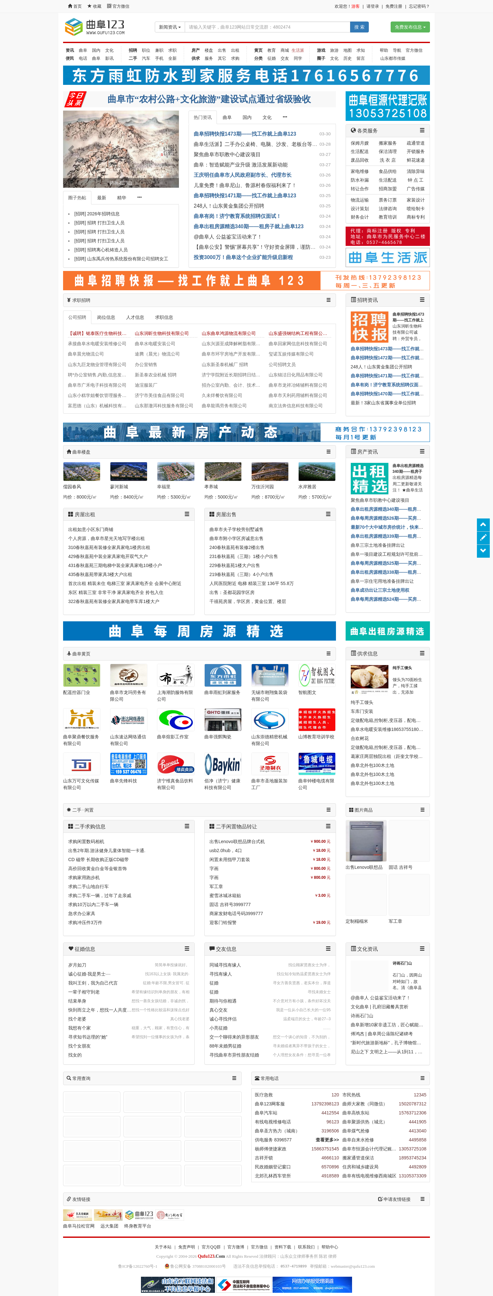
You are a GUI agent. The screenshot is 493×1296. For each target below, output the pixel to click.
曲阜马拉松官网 (79, 1226)
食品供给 (388, 171)
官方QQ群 (211, 1247)
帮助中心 (329, 1247)
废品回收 (360, 160)
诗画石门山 (402, 963)
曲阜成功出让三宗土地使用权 (380, 590)
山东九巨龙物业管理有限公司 (97, 364)
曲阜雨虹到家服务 (222, 692)
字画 (214, 868)
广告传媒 (416, 188)
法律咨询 (388, 208)
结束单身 (77, 1001)
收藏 (95, 6)
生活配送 (360, 151)
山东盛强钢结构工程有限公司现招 (300, 333)
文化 (109, 50)
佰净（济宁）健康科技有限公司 (222, 784)
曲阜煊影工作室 (173, 736)
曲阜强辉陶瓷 (217, 736)
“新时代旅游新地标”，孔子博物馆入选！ (390, 1042)
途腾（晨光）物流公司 (157, 353)
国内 (96, 50)
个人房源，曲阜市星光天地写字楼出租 (106, 538)
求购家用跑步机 (84, 877)
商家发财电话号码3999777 (236, 913)
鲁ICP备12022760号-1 (137, 1266)
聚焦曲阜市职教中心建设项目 (227, 154)
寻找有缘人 (220, 974)
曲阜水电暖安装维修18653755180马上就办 (394, 729)
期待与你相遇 (223, 1001)
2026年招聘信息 (103, 213)
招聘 (133, 50)
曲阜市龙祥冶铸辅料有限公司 (298, 385)
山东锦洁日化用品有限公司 (296, 374)
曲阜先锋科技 (123, 780)
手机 (159, 58)
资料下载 (282, 1247)
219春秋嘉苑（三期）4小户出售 (241, 574)
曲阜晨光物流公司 (86, 353)
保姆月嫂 (360, 143)
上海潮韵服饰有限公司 (175, 696)
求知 (361, 50)
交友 (285, 58)
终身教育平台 (137, 1226)
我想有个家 (79, 1027)
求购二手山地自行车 (88, 886)
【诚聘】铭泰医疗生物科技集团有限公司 (99, 333)
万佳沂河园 (262, 486)
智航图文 (307, 692)
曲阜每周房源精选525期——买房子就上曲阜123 (399, 563)
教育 (271, 50)
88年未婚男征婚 (225, 1045)
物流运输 (360, 200)
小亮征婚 (218, 1027)
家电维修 (360, 171)
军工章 (216, 886)
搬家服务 (388, 143)
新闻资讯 (170, 27)
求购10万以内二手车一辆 (93, 904)
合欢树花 (360, 738)
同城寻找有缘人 (225, 965)
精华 (121, 197)
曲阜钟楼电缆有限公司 (316, 784)
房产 (195, 50)
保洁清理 (388, 151)
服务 (209, 58)
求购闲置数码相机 (86, 841)
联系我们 (306, 1247)
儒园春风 (72, 486)
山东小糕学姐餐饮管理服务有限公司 (99, 395)
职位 (146, 50)
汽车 (146, 58)
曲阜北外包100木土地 (372, 765)
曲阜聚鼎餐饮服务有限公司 (81, 740)
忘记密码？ (419, 6)
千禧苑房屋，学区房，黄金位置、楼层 (247, 601)
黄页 (258, 50)
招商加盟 (388, 188)
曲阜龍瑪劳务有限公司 (224, 405)
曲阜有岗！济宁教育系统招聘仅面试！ (237, 216)
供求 (195, 58)
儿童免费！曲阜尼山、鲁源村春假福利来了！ (245, 185)
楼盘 (209, 50)
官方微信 (118, 6)
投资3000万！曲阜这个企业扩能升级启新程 (243, 257)
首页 (75, 6)
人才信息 (135, 317)
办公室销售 (146, 364)
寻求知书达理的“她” (87, 1037)
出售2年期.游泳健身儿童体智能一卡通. (106, 850)
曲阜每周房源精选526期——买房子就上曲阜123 (399, 518)
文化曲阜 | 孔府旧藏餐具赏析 (379, 1006)
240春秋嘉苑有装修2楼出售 (237, 547)
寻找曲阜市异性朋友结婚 (234, 1055)
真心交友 (218, 1010)
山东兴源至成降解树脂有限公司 (233, 343)
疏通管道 (416, 143)
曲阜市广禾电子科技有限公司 (97, 385)
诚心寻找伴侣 (223, 1019)
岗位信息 (106, 317)
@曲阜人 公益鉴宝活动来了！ (228, 236)
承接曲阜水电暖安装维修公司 (97, 343)
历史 (347, 58)
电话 (83, 58)
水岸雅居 (307, 486)
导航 (397, 50)
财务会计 (360, 217)
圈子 (321, 58)
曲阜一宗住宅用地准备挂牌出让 (382, 581)
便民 (70, 58)
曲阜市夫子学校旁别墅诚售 (236, 529)
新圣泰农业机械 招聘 (156, 374)
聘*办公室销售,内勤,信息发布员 (99, 374)
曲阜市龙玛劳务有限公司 (128, 696)
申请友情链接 (394, 1199)
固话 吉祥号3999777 (230, 904)
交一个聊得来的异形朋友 (234, 1037)
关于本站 (163, 1247)
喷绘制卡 (416, 208)
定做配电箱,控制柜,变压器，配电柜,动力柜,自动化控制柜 (407, 720)
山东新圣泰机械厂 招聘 (225, 364)
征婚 (271, 58)
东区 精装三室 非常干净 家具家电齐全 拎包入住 (115, 592)
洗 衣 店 (388, 160)
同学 (298, 58)
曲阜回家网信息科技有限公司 (298, 343)
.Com (211, 1256)
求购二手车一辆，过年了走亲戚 (99, 895)
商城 (285, 50)
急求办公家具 (81, 913)
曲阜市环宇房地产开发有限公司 (233, 353)
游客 (355, 6)
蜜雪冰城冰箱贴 (225, 895)
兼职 (159, 50)
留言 (361, 58)
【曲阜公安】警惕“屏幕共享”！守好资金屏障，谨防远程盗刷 (262, 247)
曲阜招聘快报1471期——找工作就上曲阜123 (245, 195)
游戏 (321, 50)
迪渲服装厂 (146, 385)
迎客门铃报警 (223, 922)
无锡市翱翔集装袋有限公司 (269, 696)
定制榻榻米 (357, 921)
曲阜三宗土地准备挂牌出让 (378, 545)
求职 (172, 50)
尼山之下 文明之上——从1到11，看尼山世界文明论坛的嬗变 (411, 1051)
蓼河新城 (119, 486)
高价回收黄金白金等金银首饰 (97, 868)
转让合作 (360, 188)
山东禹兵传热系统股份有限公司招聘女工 (127, 258)
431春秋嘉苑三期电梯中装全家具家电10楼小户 (115, 565)
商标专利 (416, 217)
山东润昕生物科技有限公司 (162, 333)
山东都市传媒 (392, 58)
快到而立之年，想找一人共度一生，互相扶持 (113, 1010)
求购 (235, 58)
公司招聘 (77, 317)
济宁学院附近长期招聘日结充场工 (233, 374)
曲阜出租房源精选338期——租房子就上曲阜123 (399, 572)
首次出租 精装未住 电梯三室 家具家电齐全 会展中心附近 (124, 583)
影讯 (109, 58)
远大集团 (109, 1226)
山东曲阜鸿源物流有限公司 (229, 333)
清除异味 (416, 171)
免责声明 (186, 1247)
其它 (222, 58)
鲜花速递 (416, 160)
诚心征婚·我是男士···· (89, 974)
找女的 (75, 1055)
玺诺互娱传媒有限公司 (291, 353)
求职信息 (164, 317)
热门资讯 (203, 117)
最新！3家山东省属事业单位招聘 (383, 402)
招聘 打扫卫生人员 (106, 222)
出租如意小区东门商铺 (90, 529)
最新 (101, 197)
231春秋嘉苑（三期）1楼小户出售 (243, 556)
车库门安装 (362, 711)
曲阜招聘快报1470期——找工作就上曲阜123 (396, 393)
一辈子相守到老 (84, 992)
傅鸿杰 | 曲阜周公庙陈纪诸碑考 (382, 1033)
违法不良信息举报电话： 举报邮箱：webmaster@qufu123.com (304, 1266)
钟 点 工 (416, 180)
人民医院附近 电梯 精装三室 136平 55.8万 (251, 583)
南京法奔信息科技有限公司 (296, 405)
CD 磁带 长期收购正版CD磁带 (98, 859)
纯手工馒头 (402, 668)
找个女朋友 (79, 1045)
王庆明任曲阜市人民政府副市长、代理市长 (243, 175)
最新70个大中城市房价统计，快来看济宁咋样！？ (401, 527)
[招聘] (80, 213)
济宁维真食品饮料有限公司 (175, 784)
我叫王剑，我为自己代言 (93, 983)
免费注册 (394, 6)
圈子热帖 (77, 197)
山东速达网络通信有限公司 (128, 740)
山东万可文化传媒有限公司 (81, 784)
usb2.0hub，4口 (225, 850)
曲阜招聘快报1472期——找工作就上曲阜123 (396, 357)
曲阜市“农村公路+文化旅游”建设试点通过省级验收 (209, 99)
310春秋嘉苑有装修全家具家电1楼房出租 (109, 547)
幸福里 (164, 486)
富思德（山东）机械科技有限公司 (99, 405)
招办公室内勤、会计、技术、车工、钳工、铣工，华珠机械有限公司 (233, 385)
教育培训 (388, 217)
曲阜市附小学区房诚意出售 (236, 538)
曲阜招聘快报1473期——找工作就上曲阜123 (245, 134)
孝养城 (211, 486)
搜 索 (359, 27)
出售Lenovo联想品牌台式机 (237, 841)
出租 (235, 50)
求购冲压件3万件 (85, 922)
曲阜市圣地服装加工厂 (269, 784)
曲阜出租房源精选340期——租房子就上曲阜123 (248, 226)
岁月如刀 (77, 965)
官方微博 (236, 1247)
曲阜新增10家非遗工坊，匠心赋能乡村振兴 (394, 1024)
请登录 (373, 6)
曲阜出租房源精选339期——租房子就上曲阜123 (399, 536)
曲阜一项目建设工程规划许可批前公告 (389, 554)
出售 (222, 50)
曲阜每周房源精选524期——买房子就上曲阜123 (399, 599)
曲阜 (83, 50)
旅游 (334, 50)
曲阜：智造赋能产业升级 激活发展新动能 (241, 164)
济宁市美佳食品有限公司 (159, 395)
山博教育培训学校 (316, 736)
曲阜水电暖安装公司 (155, 343)
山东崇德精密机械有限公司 (269, 740)
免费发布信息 (410, 27)
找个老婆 (77, 1019)
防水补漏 (360, 180)
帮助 (384, 50)
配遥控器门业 (76, 692)
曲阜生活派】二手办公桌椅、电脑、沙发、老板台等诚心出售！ (266, 144)
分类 (258, 58)
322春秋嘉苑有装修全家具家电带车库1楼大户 (113, 601)
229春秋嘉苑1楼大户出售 (234, 565)
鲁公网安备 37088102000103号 (196, 1266)
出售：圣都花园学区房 (232, 592)
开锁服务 (416, 151)
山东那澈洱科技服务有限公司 (164, 405)
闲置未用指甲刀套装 (229, 859)
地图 (347, 50)
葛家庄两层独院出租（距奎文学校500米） (393, 756)
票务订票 (388, 200)
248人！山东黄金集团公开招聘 (229, 206)
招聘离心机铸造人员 (107, 249)
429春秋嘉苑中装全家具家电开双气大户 (108, 556)
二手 (133, 58)
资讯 (70, 50)
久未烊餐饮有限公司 (222, 395)
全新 (172, 58)
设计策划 (360, 208)
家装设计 (416, 200)
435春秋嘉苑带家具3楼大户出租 (100, 574)
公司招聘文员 (282, 364)
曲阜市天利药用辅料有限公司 (298, 395)
